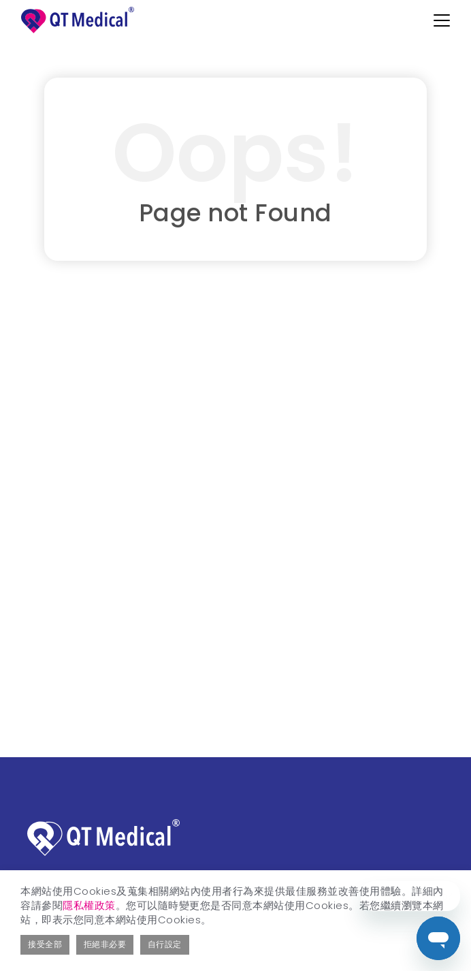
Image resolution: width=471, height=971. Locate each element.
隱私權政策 (89, 905)
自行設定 (165, 944)
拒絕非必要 (105, 944)
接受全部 (45, 944)
